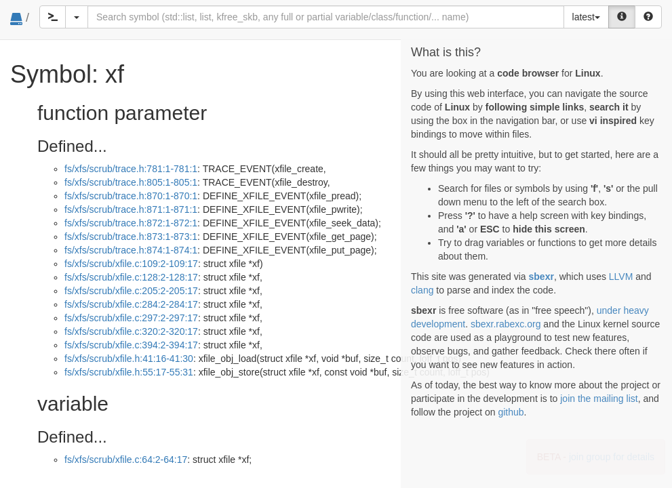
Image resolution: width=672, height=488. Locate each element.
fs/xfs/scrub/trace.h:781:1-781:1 (130, 168)
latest (586, 17)
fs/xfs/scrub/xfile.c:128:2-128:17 (131, 277)
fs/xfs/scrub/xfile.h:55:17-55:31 (128, 372)
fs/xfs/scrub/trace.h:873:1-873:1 (130, 236)
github (510, 412)
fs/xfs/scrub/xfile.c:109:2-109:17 (131, 263)
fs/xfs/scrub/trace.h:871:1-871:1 (130, 209)
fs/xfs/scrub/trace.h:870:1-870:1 (130, 195)
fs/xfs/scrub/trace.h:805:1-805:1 (130, 182)
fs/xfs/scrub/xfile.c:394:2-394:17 (131, 345)
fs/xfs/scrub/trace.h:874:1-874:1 (130, 250)
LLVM (621, 276)
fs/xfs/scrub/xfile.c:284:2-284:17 (131, 304)
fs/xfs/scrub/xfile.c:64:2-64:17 (125, 459)
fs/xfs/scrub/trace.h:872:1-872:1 (130, 223)
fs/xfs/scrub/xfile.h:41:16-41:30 (128, 358)
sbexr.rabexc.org (506, 324)
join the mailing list (598, 398)
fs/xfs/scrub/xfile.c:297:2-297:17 (131, 317)
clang (422, 290)
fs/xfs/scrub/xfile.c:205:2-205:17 (131, 290)
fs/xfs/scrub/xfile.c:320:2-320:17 (131, 331)
